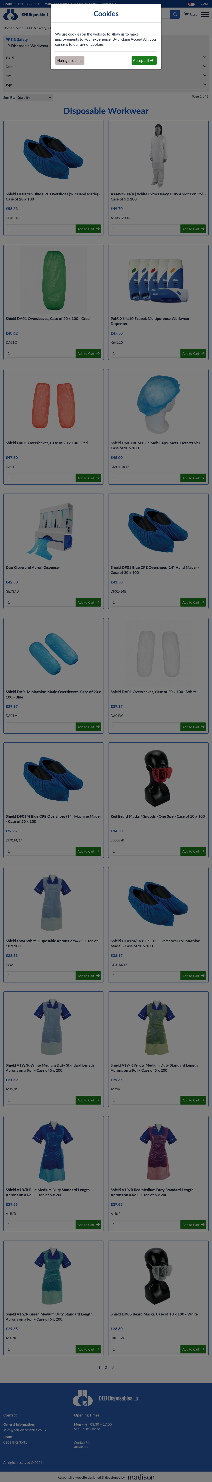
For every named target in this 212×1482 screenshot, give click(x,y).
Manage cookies (69, 60)
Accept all (143, 60)
